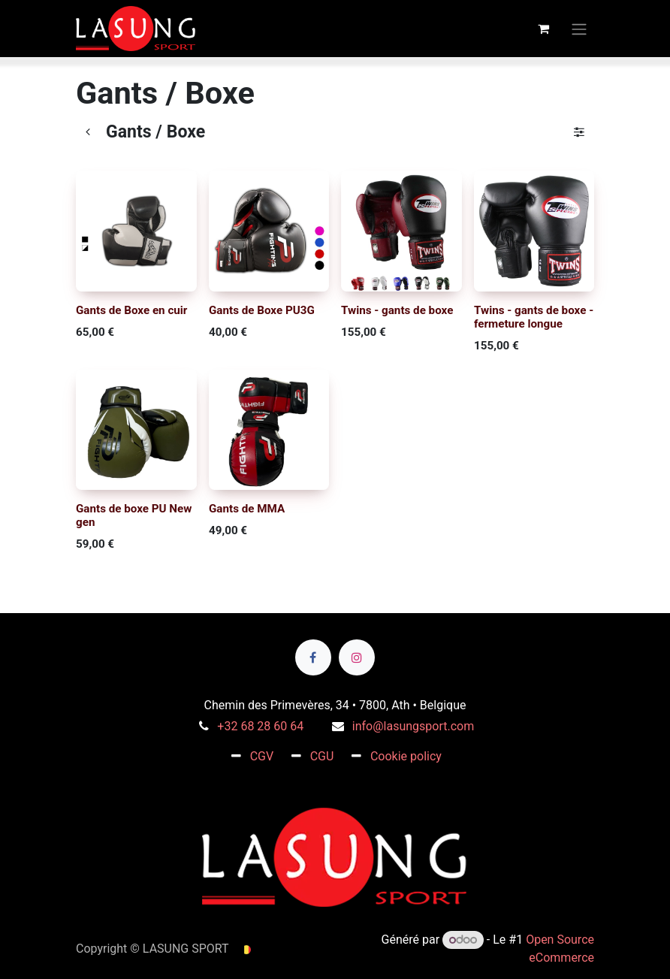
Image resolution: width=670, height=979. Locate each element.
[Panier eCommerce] (543, 29)
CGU (322, 756)
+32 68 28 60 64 (260, 726)
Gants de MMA (247, 508)
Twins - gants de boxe (397, 309)
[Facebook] (313, 657)
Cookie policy (406, 756)
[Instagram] (357, 657)
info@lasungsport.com (413, 726)
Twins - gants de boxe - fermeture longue (533, 316)
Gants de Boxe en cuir (131, 309)
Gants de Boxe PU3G (262, 309)
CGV (262, 756)
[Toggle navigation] (579, 28)
